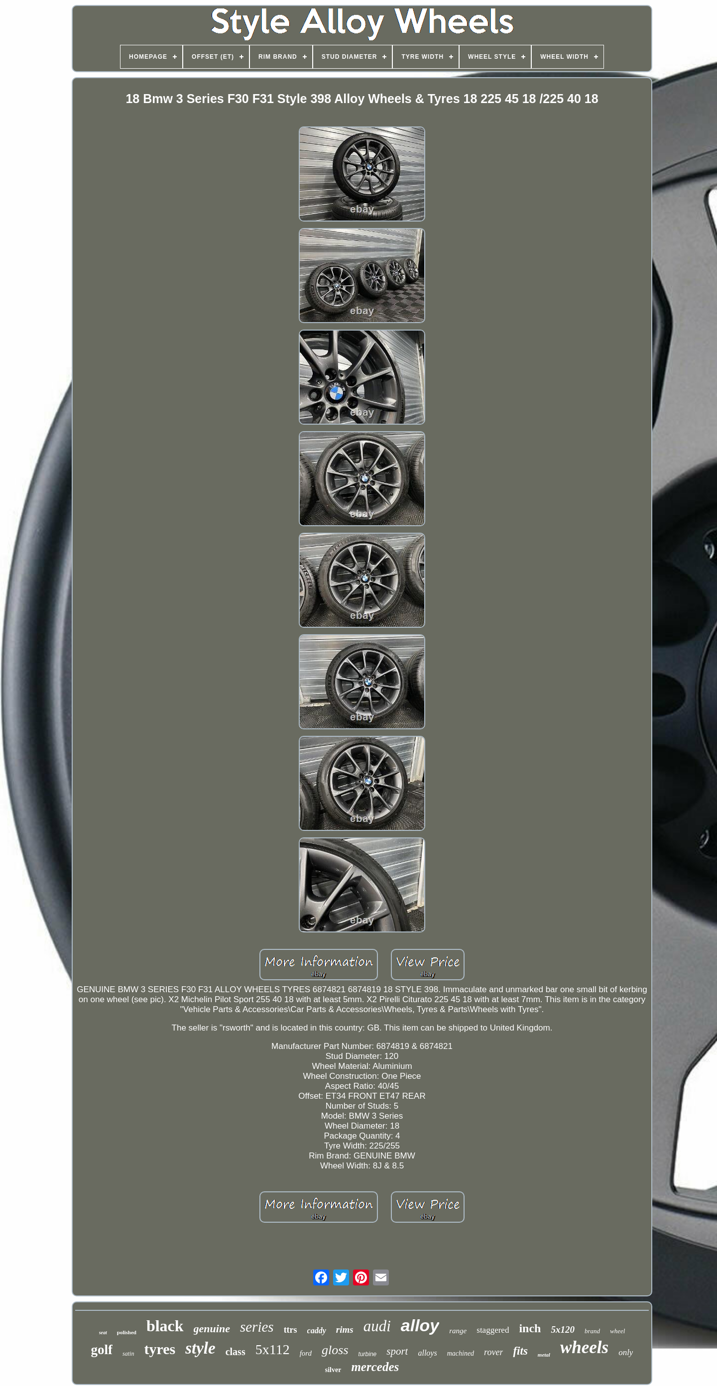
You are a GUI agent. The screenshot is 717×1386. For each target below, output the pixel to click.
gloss (335, 1350)
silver (333, 1370)
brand (592, 1331)
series (257, 1327)
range (458, 1331)
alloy (420, 1325)
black (165, 1326)
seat (103, 1332)
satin (128, 1353)
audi (377, 1326)
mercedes (375, 1367)
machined (460, 1353)
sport (397, 1351)
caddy (316, 1330)
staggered (493, 1330)
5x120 (563, 1329)
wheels (584, 1347)
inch (530, 1328)
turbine (367, 1354)
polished (126, 1332)
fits (520, 1351)
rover (493, 1352)
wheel (617, 1331)
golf (102, 1349)
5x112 (272, 1349)
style (200, 1348)
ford (306, 1353)
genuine (212, 1328)
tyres (159, 1349)
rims (345, 1329)
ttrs (290, 1330)
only (625, 1352)
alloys (427, 1353)
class (235, 1351)
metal (544, 1355)
